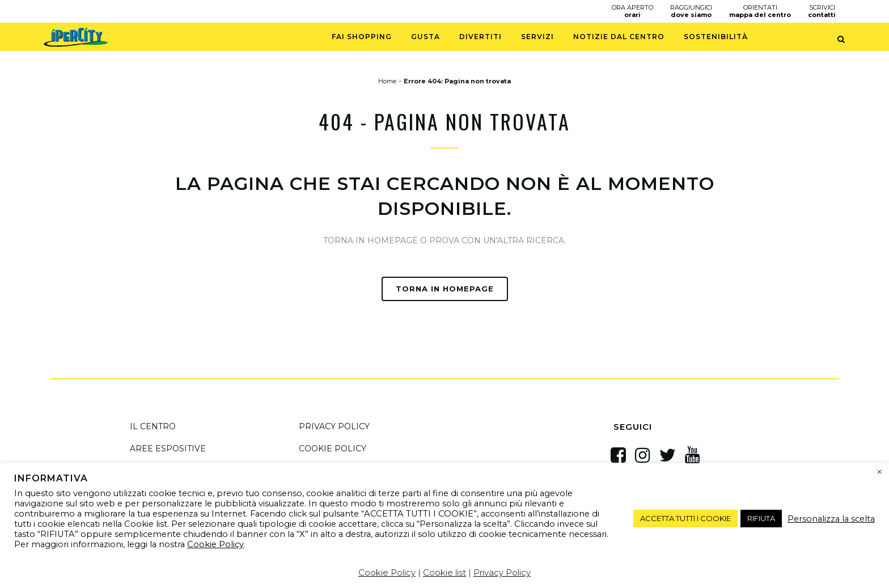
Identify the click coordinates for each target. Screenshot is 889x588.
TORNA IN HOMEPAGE (445, 288)
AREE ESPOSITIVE (168, 448)
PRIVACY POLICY (334, 426)
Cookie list (444, 572)
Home (387, 81)
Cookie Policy (215, 544)
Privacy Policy (502, 572)
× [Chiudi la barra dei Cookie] (879, 472)
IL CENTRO (153, 426)
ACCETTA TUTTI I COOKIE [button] (685, 518)
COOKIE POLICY (332, 448)
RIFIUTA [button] (761, 518)
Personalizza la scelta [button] (831, 519)
